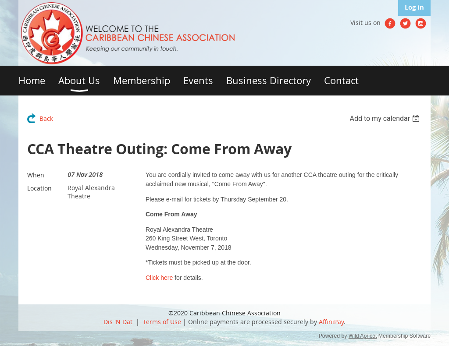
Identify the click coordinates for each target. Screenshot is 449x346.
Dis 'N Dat (117, 322)
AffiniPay (331, 322)
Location (39, 188)
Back (46, 118)
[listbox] (385, 118)
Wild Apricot (363, 336)
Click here (159, 277)
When (35, 175)
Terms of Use (162, 322)
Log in (414, 7)
